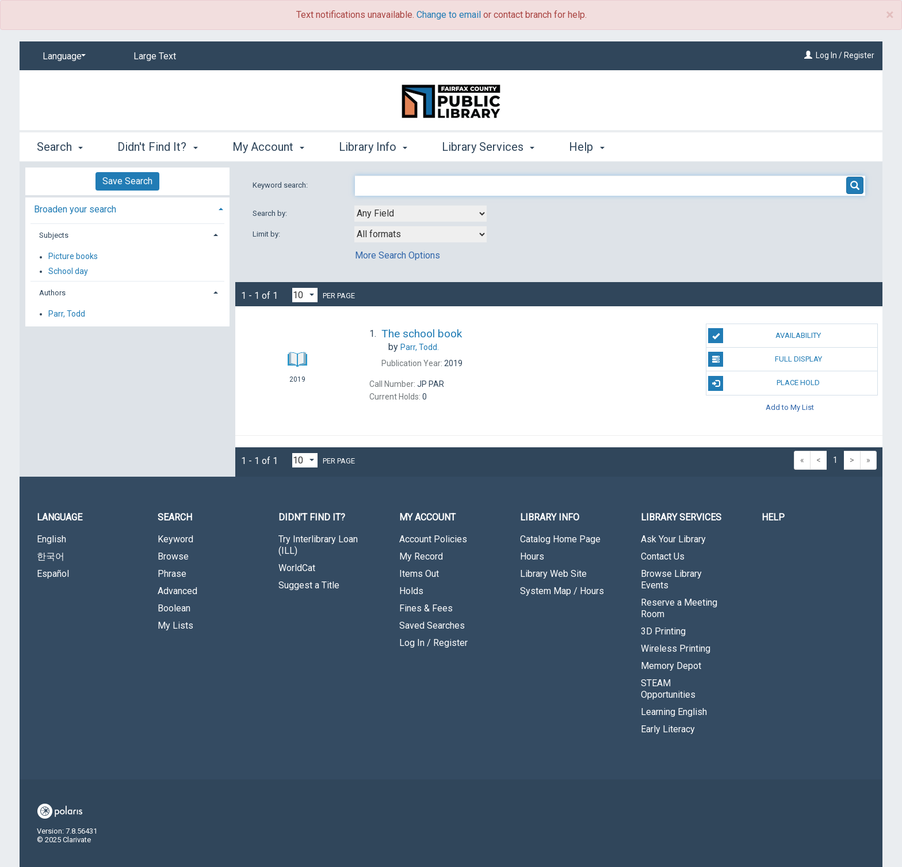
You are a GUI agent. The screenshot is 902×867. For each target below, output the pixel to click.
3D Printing (663, 631)
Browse (173, 556)
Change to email (448, 14)
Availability (764, 335)
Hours (532, 556)
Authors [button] (52, 292)
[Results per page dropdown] (305, 295)
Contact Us (663, 556)
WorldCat (296, 567)
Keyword (175, 539)
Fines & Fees (426, 608)
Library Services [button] (488, 147)
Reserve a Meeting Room (679, 608)
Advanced (177, 590)
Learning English (674, 711)
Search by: (271, 213)
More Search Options (397, 255)
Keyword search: (281, 185)
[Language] (62, 56)
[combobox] (420, 214)
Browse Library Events (671, 579)
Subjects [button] (53, 235)
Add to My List (790, 407)
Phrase (172, 573)
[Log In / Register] (808, 55)
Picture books (73, 256)
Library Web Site (553, 573)
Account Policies (433, 539)
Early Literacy (668, 729)
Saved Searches (432, 625)
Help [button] (586, 147)
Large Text (154, 56)
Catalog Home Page (560, 539)
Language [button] (59, 517)
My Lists (175, 625)
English (51, 539)
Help (773, 517)
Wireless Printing (675, 648)
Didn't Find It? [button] (157, 147)
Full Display (764, 359)
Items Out (419, 573)
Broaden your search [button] (75, 209)
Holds (411, 590)
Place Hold (764, 383)
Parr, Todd (66, 313)
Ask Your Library (673, 539)
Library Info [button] (373, 147)
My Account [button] (268, 147)
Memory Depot (671, 665)
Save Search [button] (127, 181)
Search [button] (60, 147)
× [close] (889, 15)
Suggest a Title (308, 585)
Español (53, 573)
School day (68, 271)
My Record (421, 556)
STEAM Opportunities (668, 689)
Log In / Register (845, 55)
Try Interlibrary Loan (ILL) (318, 545)
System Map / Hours (562, 590)
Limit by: (267, 234)
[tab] (127, 208)
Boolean (174, 608)
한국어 (50, 556)
